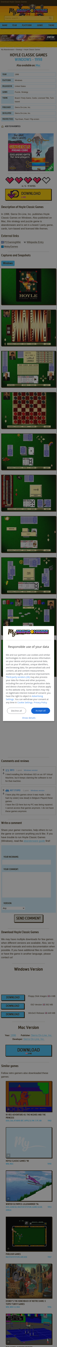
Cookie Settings (25, 702)
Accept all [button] (41, 710)
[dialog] (28, 673)
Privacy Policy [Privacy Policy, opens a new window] (40, 702)
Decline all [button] (16, 710)
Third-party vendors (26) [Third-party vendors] (18, 676)
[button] (29, 717)
